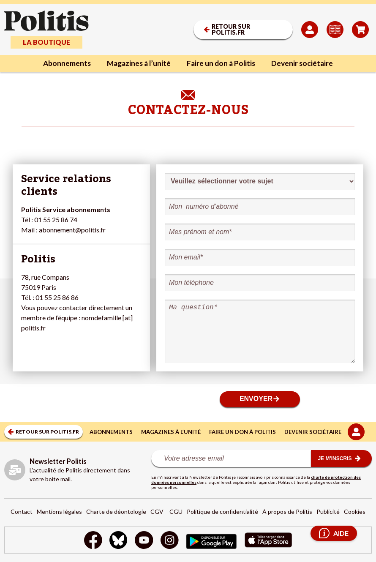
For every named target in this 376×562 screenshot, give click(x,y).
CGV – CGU (166, 511)
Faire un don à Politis (223, 63)
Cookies (354, 511)
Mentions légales (59, 511)
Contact (22, 511)
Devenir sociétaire (306, 63)
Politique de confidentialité (222, 511)
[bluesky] (117, 541)
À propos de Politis (287, 511)
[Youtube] (143, 541)
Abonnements (62, 63)
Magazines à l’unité (137, 63)
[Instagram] (170, 541)
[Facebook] (91, 541)
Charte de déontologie (116, 511)
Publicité (328, 511)
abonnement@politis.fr (72, 230)
